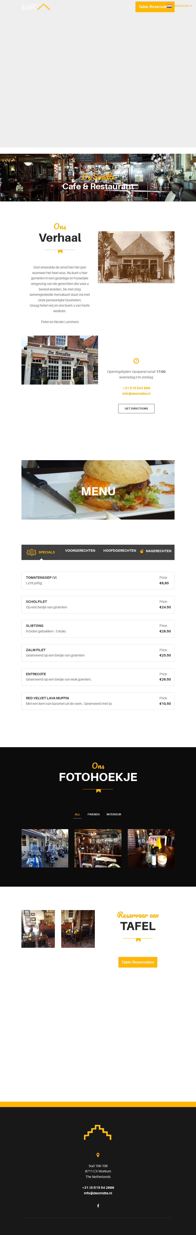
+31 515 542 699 (136, 388)
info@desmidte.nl (136, 394)
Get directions (136, 408)
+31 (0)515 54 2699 (98, 1188)
